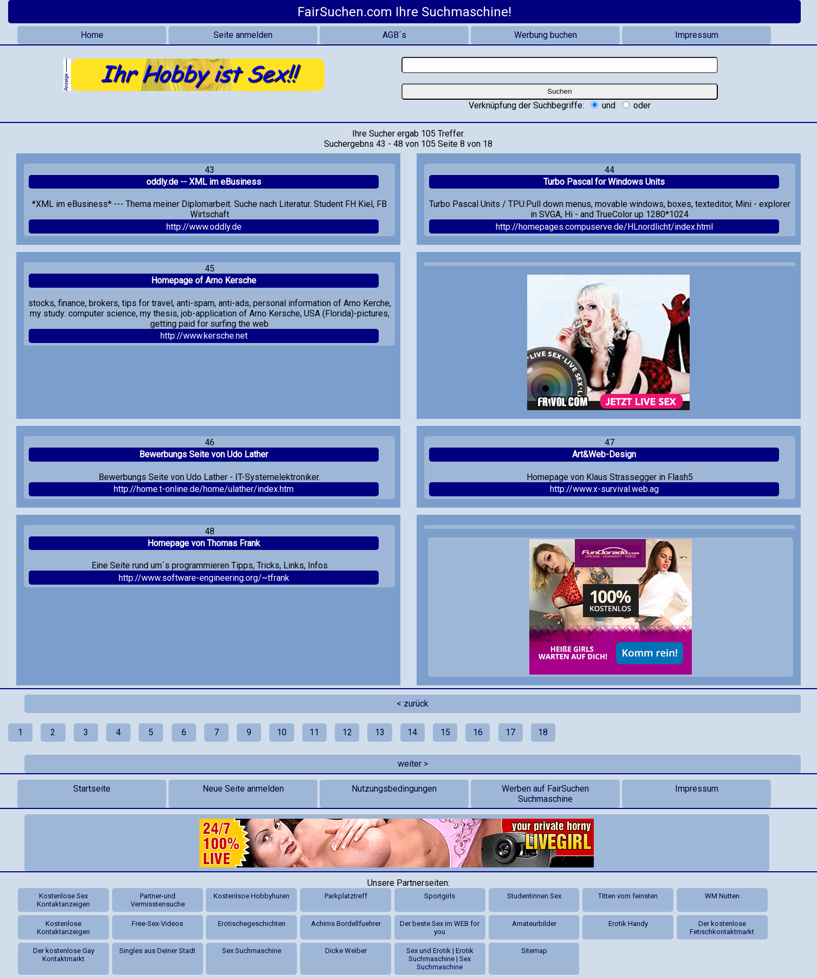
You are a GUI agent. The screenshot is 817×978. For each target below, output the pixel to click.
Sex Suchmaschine (251, 951)
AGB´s (394, 35)
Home (92, 35)
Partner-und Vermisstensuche (158, 900)
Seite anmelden (243, 35)
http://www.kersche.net (204, 336)
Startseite (92, 788)
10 (282, 732)
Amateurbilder (534, 923)
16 (478, 732)
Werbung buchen (545, 35)
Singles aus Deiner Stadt (157, 951)
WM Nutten (722, 896)
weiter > (413, 764)
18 (543, 732)
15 (445, 732)
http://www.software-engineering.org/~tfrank (204, 578)
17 (510, 732)
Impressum (696, 35)
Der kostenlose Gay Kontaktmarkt (63, 955)
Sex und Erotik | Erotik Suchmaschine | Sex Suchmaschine (440, 959)
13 (380, 732)
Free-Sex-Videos (157, 923)
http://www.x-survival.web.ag (604, 489)
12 (347, 732)
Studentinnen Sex (534, 896)
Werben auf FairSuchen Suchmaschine (545, 793)
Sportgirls (439, 896)
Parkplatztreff (346, 896)
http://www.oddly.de (204, 227)
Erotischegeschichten (252, 923)
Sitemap (534, 951)
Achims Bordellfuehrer (346, 923)
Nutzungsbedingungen (394, 788)
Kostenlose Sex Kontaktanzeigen (63, 900)
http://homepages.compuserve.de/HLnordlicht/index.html (604, 227)
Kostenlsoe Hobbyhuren (251, 896)
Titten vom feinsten (628, 896)
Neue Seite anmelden (243, 788)
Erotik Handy (628, 923)
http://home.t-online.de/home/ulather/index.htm (204, 489)
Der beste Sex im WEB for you (439, 927)
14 (412, 732)
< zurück (413, 703)
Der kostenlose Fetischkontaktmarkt (722, 927)
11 (314, 732)
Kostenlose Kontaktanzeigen (63, 927)
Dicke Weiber (346, 951)
